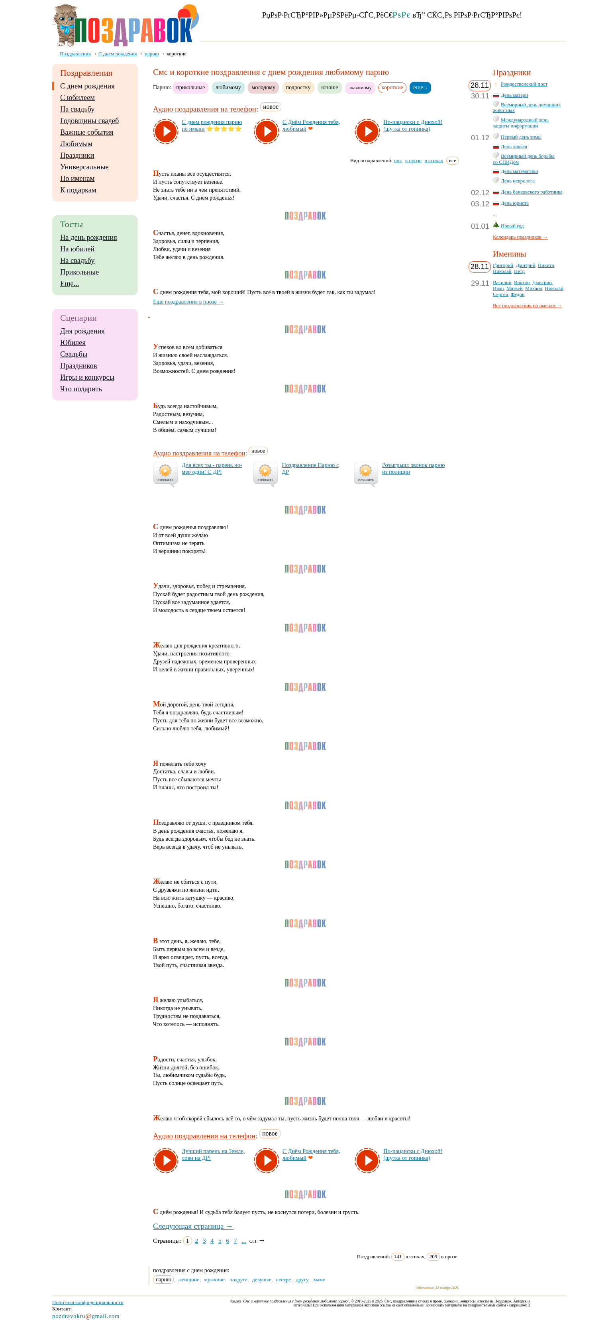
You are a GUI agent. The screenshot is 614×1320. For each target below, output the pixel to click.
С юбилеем (77, 98)
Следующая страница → (193, 1226)
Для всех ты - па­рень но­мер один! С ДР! (212, 468)
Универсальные (84, 167)
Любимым (76, 144)
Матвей (514, 288)
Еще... (69, 284)
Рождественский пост (524, 84)
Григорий (503, 265)
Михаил (533, 288)
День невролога (518, 181)
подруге (238, 1280)
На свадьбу (77, 109)
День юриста (515, 203)
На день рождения (88, 237)
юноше (329, 87)
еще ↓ (420, 87)
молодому (263, 87)
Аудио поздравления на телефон (204, 109)
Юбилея (73, 343)
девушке (261, 1280)
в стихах (434, 160)
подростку (298, 87)
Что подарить (81, 389)
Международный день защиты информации (521, 123)
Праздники (77, 155)
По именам (77, 178)
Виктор (522, 282)
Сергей (500, 294)
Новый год (512, 226)
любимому (228, 87)
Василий (502, 282)
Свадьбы (73, 354)
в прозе (413, 160)
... (243, 1240)
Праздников (78, 366)
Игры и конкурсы (87, 377)
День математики (519, 171)
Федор (518, 294)
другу (302, 1280)
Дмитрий (525, 265)
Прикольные (79, 272)
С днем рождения (87, 86)
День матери (514, 95)
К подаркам (78, 190)
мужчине (214, 1280)
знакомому (360, 87)
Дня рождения (82, 331)
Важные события (87, 132)
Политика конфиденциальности (88, 1302)
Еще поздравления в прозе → (188, 301)
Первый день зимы (521, 137)
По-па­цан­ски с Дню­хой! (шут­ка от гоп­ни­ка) (412, 125)
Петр (519, 271)
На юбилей (77, 249)
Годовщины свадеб (89, 121)
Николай (502, 271)
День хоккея (514, 146)
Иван (498, 288)
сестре (283, 1280)
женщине (188, 1280)
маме (319, 1280)
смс (398, 160)
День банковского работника (532, 192)
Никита (546, 265)
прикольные (190, 87)
